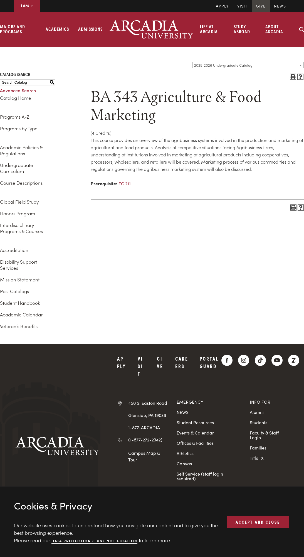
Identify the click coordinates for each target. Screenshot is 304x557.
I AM (27, 5)
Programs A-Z (14, 117)
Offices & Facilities (195, 443)
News (280, 6)
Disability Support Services (18, 265)
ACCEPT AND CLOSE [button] (258, 522)
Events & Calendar (195, 432)
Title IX (257, 458)
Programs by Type (19, 128)
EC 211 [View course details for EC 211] (124, 183)
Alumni (257, 412)
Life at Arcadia (209, 29)
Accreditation (14, 250)
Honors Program (17, 213)
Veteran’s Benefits (19, 326)
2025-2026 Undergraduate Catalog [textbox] (223, 65)
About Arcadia (274, 29)
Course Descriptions (21, 183)
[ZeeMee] (293, 360)
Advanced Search (18, 90)
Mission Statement (19, 279)
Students (258, 422)
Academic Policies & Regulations (21, 150)
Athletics (185, 453)
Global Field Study (19, 202)
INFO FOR (260, 401)
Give (261, 6)
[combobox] (248, 65)
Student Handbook (20, 303)
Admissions (90, 29)
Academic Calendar (21, 314)
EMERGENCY (190, 401)
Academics (57, 29)
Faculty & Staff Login (264, 435)
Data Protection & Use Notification (94, 540)
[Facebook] (227, 360)
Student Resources (195, 422)
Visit (242, 6)
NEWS (183, 412)
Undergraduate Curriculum (16, 168)
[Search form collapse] (301, 29)
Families (258, 447)
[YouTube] (277, 360)
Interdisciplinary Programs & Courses (21, 228)
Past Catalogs (14, 291)
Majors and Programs (12, 29)
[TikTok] (260, 360)
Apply (222, 6)
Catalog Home (15, 98)
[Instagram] (243, 360)
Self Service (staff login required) (200, 476)
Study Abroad (242, 29)
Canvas (184, 463)
